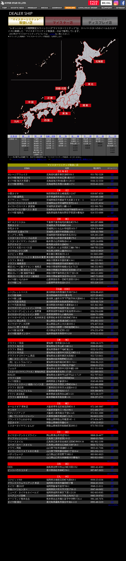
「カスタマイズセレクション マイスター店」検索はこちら (71, 159)
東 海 (63, 136)
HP (112, 174)
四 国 (100, 136)
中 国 (87, 136)
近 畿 (75, 136)
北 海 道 (13, 136)
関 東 (38, 136)
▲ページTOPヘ (112, 187)
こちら (52, 34)
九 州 (112, 136)
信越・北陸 (50, 136)
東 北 (26, 136)
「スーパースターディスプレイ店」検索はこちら (29, 159)
